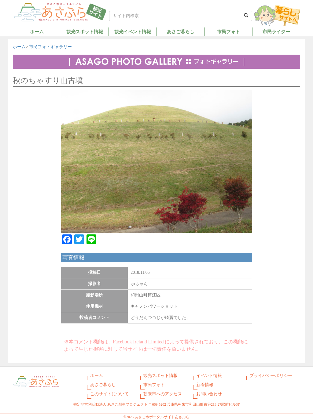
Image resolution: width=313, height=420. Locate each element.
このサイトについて (109, 394)
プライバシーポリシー (270, 375)
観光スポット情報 (84, 31)
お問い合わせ (209, 394)
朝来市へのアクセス (162, 394)
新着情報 (204, 384)
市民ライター (276, 31)
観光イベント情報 (132, 31)
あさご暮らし (180, 31)
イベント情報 (209, 375)
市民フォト (228, 31)
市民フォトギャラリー (50, 47)
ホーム (37, 31)
